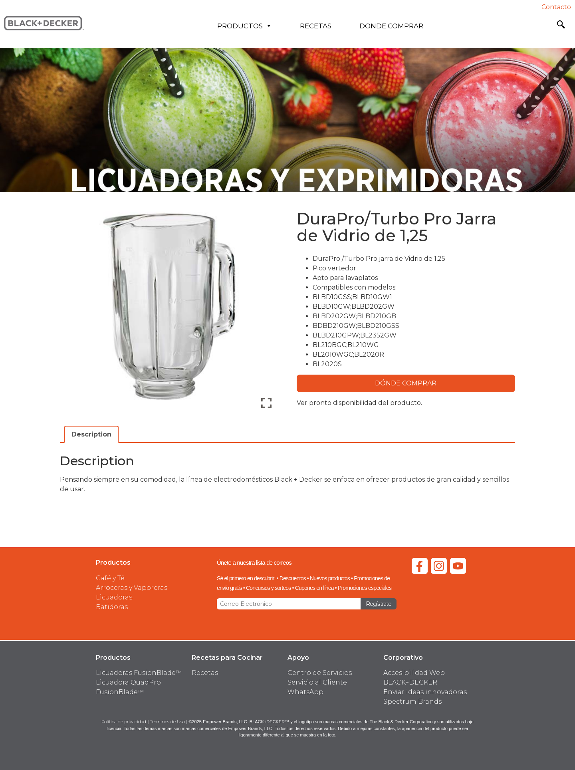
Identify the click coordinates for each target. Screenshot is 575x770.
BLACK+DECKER (410, 682)
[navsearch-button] (561, 26)
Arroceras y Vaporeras (131, 587)
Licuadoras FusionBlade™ (139, 673)
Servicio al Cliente (317, 682)
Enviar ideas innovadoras (425, 692)
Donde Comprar (391, 26)
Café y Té (110, 578)
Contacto (556, 7)
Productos (244, 26)
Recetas (315, 26)
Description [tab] (91, 434)
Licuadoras (114, 597)
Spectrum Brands (412, 701)
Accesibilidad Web (414, 673)
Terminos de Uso (167, 721)
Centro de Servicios (320, 673)
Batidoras (112, 607)
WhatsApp (305, 692)
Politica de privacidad (123, 721)
